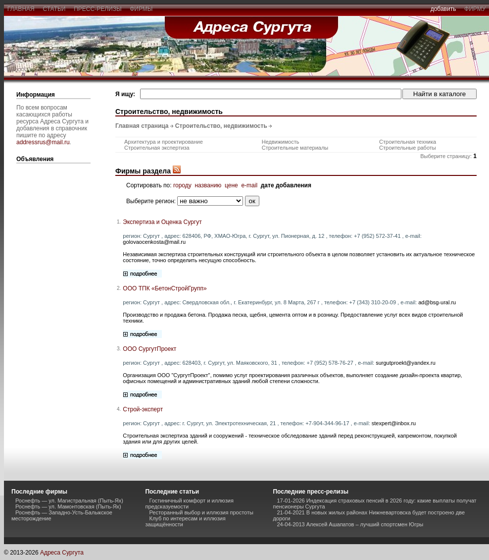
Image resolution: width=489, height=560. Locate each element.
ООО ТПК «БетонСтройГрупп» (164, 288)
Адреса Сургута (62, 552)
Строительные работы (407, 148)
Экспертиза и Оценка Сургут (162, 222)
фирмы (141, 8)
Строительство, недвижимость (221, 125)
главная (21, 8)
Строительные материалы (295, 148)
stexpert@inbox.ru (394, 423)
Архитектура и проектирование (163, 142)
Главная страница (142, 125)
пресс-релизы (98, 8)
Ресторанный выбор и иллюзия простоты (201, 512)
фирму (475, 8)
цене (231, 185)
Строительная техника (407, 142)
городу (182, 185)
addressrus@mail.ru (43, 142)
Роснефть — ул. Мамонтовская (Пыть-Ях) (68, 506)
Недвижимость (280, 142)
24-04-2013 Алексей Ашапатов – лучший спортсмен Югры (350, 524)
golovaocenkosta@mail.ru (154, 242)
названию (208, 185)
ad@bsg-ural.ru (437, 302)
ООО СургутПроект (149, 348)
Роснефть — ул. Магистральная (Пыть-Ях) (69, 501)
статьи (54, 8)
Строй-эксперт (143, 409)
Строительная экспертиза (157, 148)
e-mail (249, 185)
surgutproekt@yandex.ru (406, 363)
